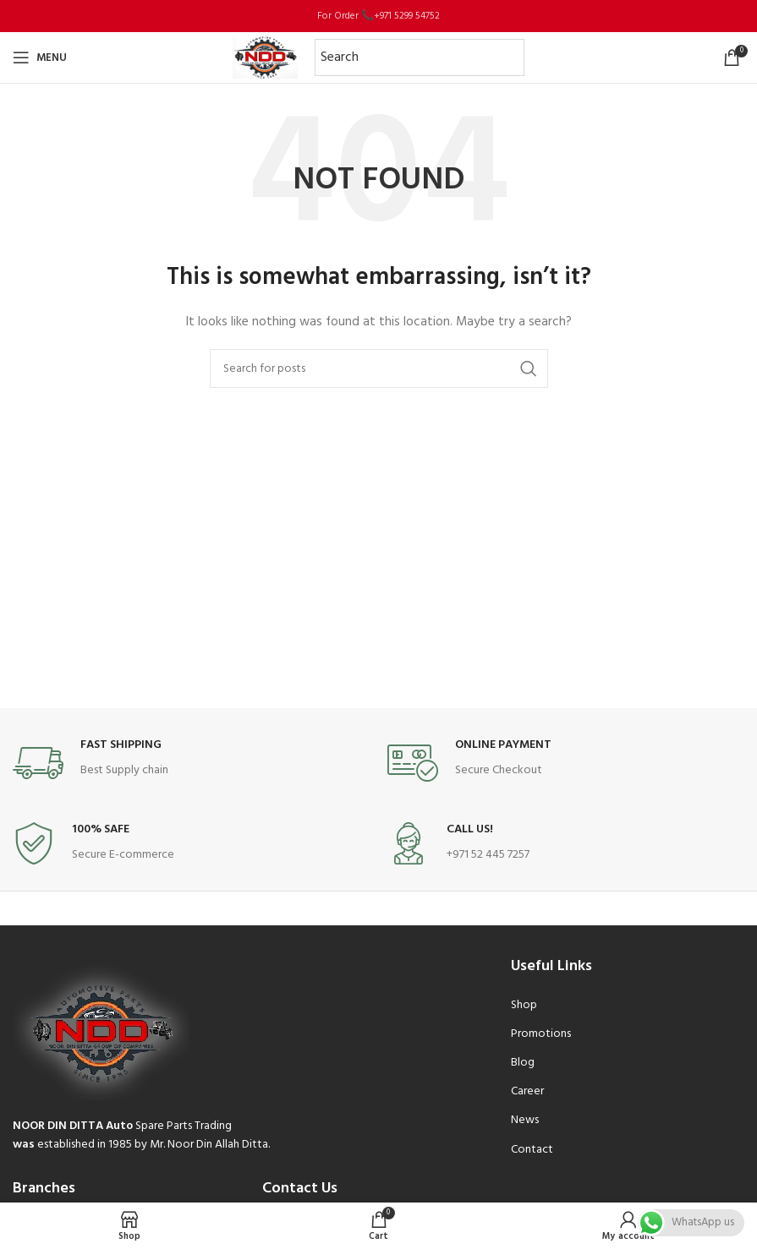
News (525, 1120)
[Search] (379, 368)
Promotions (541, 1034)
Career (527, 1091)
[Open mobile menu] (39, 57)
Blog (523, 1062)
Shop (524, 1005)
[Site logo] (265, 58)
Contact (532, 1149)
